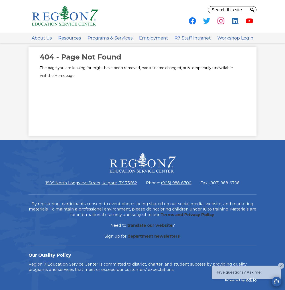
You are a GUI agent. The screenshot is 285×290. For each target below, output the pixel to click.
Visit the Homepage (57, 75)
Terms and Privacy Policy (187, 214)
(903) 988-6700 (176, 183)
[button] (41, 38)
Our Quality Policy (49, 255)
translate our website (150, 225)
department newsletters (154, 236)
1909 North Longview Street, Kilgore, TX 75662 (91, 183)
